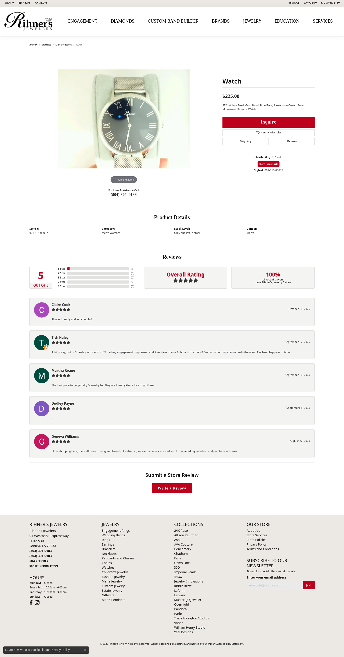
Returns (292, 141)
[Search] (293, 3)
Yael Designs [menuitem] (183, 632)
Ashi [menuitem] (177, 540)
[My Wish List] (330, 3)
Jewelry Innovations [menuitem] (188, 581)
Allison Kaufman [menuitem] (186, 535)
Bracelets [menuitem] (108, 549)
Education (287, 21)
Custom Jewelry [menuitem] (113, 586)
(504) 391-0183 (124, 195)
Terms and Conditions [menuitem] (263, 549)
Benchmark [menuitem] (182, 549)
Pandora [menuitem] (180, 609)
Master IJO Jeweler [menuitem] (187, 600)
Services (323, 21)
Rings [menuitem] (106, 540)
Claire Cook (61, 304)
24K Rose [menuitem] (181, 530)
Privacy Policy (60, 650)
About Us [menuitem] (253, 530)
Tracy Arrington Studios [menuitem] (191, 618)
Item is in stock (268, 164)
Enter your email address (266, 577)
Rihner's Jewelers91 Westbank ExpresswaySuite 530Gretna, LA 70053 (49, 548)
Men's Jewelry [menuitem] (112, 581)
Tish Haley (60, 337)
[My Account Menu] (310, 3)
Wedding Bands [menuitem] (113, 535)
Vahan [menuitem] (178, 623)
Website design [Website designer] (159, 643)
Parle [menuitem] (178, 614)
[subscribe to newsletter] (309, 585)
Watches (46, 44)
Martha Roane (63, 370)
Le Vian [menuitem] (179, 595)
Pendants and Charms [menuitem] (118, 558)
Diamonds (122, 21)
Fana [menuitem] (177, 558)
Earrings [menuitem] (108, 544)
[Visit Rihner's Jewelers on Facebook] (31, 602)
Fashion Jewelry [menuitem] (113, 577)
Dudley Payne (63, 403)
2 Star (61, 282)
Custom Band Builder (173, 21)
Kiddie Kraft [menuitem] (183, 586)
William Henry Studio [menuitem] (189, 627)
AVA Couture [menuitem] (183, 544)
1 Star (61, 286)
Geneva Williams (65, 436)
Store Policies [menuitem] (256, 540)
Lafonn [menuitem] (179, 590)
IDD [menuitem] (177, 567)
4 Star (61, 273)
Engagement (82, 21)
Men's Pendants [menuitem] (113, 600)
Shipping (245, 141)
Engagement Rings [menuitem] (116, 530)
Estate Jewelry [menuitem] (112, 590)
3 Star (61, 277)
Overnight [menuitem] (181, 604)
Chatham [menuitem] (181, 553)
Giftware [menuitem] (108, 595)
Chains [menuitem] (107, 563)
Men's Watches (64, 44)
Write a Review (172, 488)
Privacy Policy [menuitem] (257, 544)
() (132, 269)
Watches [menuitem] (108, 567)
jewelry (33, 44)
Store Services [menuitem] (257, 535)
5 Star (61, 269)
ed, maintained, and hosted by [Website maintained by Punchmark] (185, 643)
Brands (221, 21)
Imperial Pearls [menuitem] (185, 572)
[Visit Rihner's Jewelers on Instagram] (37, 602)
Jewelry (252, 21)
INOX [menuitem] (178, 577)
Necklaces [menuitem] (109, 553)
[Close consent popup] (85, 650)
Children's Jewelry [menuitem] (115, 572)
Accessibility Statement (230, 643)
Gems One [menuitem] (182, 563)
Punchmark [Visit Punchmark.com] (209, 643)
